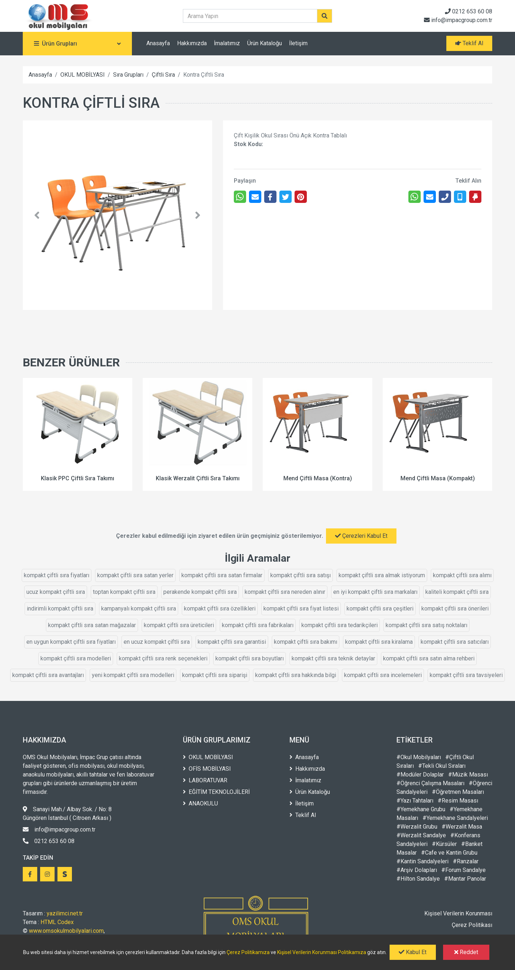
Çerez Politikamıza (248, 952)
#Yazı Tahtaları (414, 800)
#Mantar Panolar (465, 878)
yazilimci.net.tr (65, 913)
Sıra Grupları (128, 74)
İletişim (298, 43)
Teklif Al (302, 815)
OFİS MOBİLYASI (207, 768)
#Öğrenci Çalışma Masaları (430, 783)
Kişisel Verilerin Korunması (458, 913)
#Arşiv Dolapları (416, 870)
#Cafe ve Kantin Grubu (449, 852)
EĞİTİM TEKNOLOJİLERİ (216, 791)
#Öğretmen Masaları (458, 791)
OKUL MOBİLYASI (82, 74)
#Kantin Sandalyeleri (422, 861)
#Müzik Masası (468, 774)
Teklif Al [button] (469, 43)
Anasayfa (158, 43)
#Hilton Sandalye (418, 878)
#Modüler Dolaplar (420, 774)
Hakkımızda (192, 43)
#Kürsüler (444, 844)
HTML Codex (57, 922)
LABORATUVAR (205, 780)
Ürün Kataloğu (264, 43)
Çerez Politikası (472, 925)
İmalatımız (227, 43)
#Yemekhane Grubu (420, 809)
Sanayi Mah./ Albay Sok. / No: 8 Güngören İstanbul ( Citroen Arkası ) (67, 813)
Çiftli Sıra (163, 74)
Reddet (466, 952)
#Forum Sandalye (463, 870)
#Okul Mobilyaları (418, 757)
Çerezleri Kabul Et (361, 535)
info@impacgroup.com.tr (458, 20)
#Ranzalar (465, 861)
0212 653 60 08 (468, 11)
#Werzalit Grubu (416, 826)
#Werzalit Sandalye (421, 835)
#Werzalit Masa (462, 826)
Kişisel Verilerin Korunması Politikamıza (321, 952)
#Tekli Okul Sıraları (441, 765)
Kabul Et (412, 952)
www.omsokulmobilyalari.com (66, 930)
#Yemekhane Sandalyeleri (455, 817)
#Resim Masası (458, 800)
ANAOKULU (200, 803)
